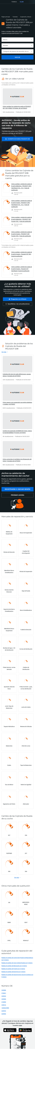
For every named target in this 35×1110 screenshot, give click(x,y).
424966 (3, 1014)
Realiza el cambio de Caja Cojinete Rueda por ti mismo (16, 963)
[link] (17, 100)
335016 (3, 1005)
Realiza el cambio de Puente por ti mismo (13, 969)
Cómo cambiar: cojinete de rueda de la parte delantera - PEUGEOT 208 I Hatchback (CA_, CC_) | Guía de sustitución (21, 187)
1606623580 (5, 1008)
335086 (3, 990)
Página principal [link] (5, 16)
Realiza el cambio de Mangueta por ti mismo (14, 966)
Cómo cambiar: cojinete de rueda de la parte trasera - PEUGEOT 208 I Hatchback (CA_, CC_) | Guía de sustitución (21, 204)
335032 (3, 996)
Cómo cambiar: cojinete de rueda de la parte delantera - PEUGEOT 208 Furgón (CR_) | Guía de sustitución (21, 219)
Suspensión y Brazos (25, 16)
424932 (3, 1011)
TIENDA (14, 2)
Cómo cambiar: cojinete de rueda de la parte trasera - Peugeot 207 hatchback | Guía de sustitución (21, 269)
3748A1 (3, 993)
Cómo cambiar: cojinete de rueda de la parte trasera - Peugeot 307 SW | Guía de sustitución (21, 254)
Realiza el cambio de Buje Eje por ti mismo (13, 972)
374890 (3, 1002)
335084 (3, 999)
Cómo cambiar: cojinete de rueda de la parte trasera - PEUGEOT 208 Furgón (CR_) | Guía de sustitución (21, 234)
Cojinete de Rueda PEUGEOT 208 (19, 139)
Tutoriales (15, 16)
